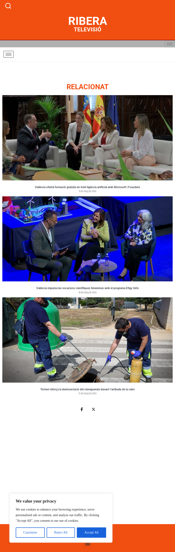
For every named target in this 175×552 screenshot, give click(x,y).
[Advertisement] (87, 471)
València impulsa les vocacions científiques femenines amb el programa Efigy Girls (87, 288)
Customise (30, 532)
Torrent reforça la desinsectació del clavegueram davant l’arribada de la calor (87, 389)
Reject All (60, 532)
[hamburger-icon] (169, 44)
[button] (87, 543)
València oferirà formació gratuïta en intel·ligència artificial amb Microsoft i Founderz (87, 187)
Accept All (91, 532)
